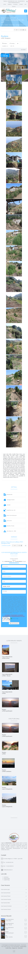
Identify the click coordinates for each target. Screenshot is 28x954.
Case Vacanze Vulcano (6, 909)
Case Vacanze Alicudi (5, 892)
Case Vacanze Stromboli (6, 906)
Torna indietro (12, 25)
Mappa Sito (14, 948)
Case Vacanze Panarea (6, 899)
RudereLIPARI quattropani (9, 932)
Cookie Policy (7, 879)
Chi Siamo (15, 4)
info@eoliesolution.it (15, 2)
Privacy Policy (7, 878)
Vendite (6, 25)
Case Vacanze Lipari (5, 889)
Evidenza (9, 4)
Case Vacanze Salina (5, 902)
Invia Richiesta (14, 623)
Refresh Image (15, 618)
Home (4, 4)
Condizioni (6, 877)
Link (25, 4)
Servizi (14, 6)
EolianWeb (20, 948)
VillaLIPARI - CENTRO (9, 936)
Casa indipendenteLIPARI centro (9, 920)
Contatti (21, 4)
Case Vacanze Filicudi (5, 896)
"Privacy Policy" (15, 612)
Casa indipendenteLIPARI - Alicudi (9, 924)
